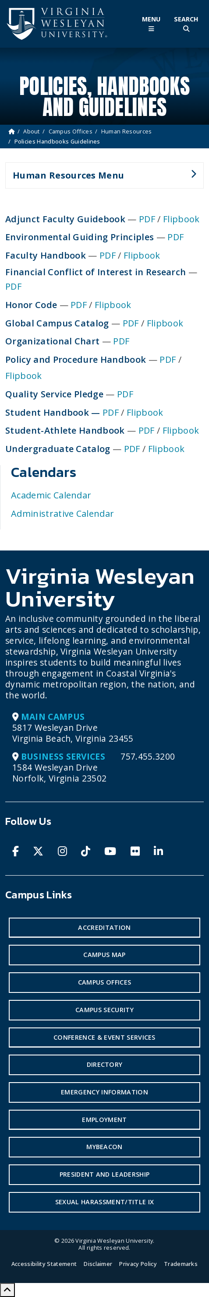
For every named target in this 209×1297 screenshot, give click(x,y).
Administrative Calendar (62, 513)
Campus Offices (70, 131)
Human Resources (126, 131)
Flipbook (181, 219)
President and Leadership (105, 1174)
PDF (147, 219)
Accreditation (104, 927)
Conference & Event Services (104, 1037)
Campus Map (104, 954)
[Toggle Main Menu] (151, 24)
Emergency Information (104, 1092)
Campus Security (104, 1010)
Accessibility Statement (44, 1264)
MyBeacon (104, 1147)
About (31, 131)
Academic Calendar (51, 495)
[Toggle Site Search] (186, 24)
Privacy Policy (137, 1264)
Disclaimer (98, 1264)
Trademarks (181, 1264)
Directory (105, 1064)
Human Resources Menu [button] (100, 179)
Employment (104, 1119)
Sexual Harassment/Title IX (104, 1202)
